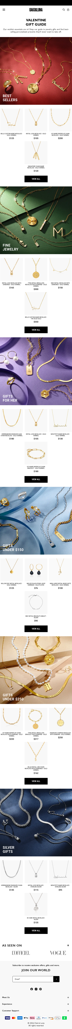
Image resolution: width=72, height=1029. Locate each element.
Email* (17, 979)
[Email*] (33, 979)
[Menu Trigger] (4, 9)
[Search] (63, 9)
